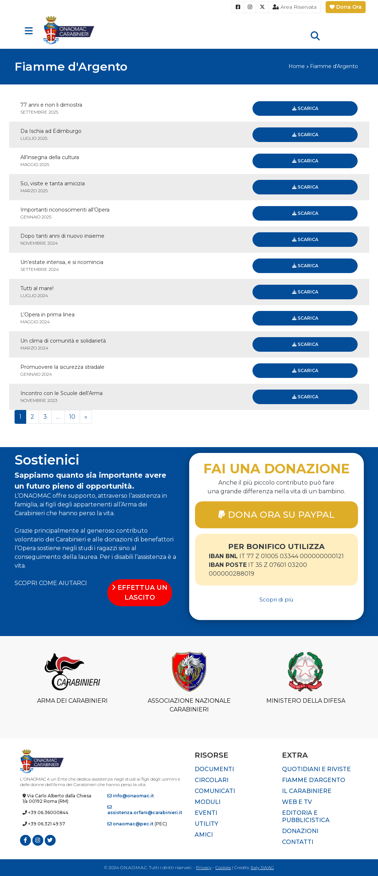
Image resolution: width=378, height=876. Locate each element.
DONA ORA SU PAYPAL (276, 514)
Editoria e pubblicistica (306, 816)
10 (72, 416)
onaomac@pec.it (130, 823)
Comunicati (215, 791)
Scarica (305, 108)
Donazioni (300, 831)
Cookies (223, 867)
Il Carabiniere (306, 791)
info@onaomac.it (130, 795)
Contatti (297, 841)
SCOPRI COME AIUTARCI (51, 583)
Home (297, 66)
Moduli (207, 801)
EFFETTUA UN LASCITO (139, 592)
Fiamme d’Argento (313, 780)
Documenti (214, 769)
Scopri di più (276, 599)
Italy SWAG (262, 867)
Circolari (211, 780)
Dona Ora (346, 7)
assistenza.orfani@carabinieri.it (144, 810)
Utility (206, 823)
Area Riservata (294, 7)
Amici (204, 834)
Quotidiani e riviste (316, 769)
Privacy (203, 867)
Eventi (206, 812)
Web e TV (297, 801)
